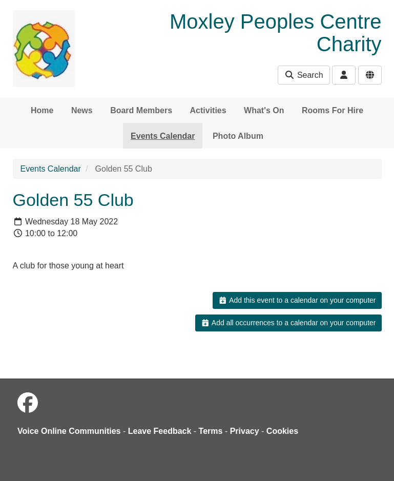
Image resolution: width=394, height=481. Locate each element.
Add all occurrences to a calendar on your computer (288, 323)
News (82, 110)
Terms (211, 431)
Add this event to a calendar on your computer (297, 300)
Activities (208, 110)
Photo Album (238, 136)
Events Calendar (163, 136)
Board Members (141, 110)
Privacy (244, 431)
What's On (264, 110)
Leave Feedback (160, 431)
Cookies (282, 431)
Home (42, 110)
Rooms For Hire (332, 110)
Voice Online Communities (69, 431)
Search (303, 75)
